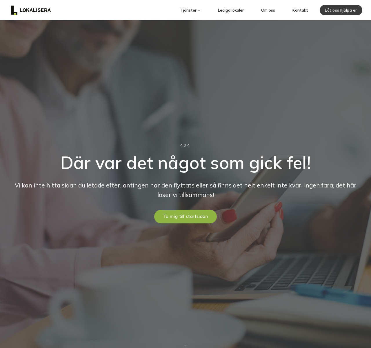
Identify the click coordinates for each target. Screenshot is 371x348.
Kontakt (300, 10)
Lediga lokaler (231, 10)
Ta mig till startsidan (185, 216)
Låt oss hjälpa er (341, 10)
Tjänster (190, 10)
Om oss (268, 10)
